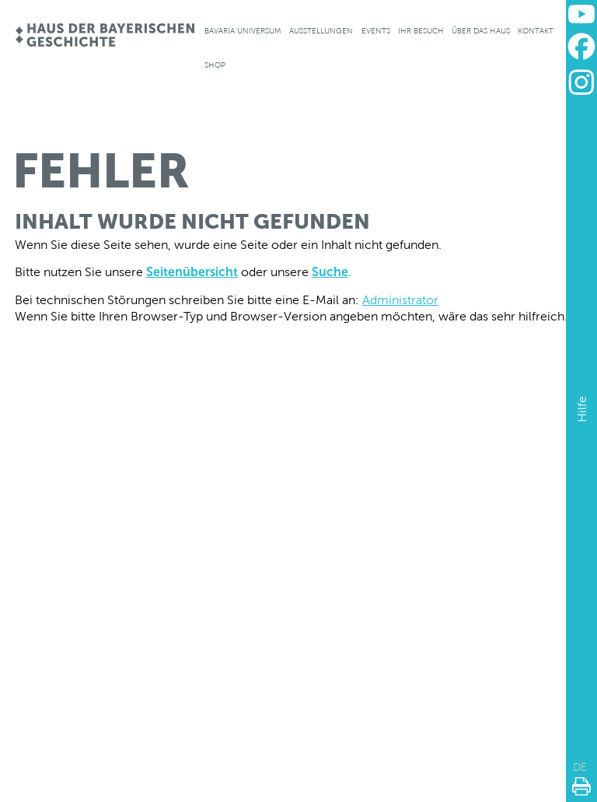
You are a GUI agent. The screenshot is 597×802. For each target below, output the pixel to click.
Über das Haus (481, 31)
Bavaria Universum (242, 31)
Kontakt (535, 31)
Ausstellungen (321, 31)
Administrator (400, 299)
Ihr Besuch (421, 31)
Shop (214, 65)
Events (375, 31)
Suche (330, 271)
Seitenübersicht (192, 271)
